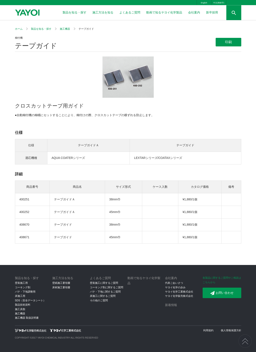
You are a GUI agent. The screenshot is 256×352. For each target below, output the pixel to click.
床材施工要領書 (61, 287)
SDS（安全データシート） (30, 300)
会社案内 (194, 12)
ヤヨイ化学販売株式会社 (179, 295)
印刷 (228, 42)
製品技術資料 (22, 304)
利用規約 (208, 330)
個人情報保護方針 (231, 330)
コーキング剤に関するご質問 (106, 287)
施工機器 (65, 28)
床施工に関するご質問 (103, 295)
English (204, 3)
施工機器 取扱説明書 (27, 317)
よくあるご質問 (129, 12)
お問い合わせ (222, 293)
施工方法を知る (102, 12)
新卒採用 (212, 12)
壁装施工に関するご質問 (104, 282)
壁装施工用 (21, 282)
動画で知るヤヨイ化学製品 (164, 12)
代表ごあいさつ (174, 282)
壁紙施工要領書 (61, 282)
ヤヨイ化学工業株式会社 (179, 291)
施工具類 (20, 309)
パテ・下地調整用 (25, 291)
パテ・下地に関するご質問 (105, 291)
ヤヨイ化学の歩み (175, 287)
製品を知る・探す (74, 12)
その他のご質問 (99, 300)
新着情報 (171, 305)
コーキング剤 (22, 287)
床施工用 (20, 295)
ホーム (19, 28)
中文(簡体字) (218, 3)
